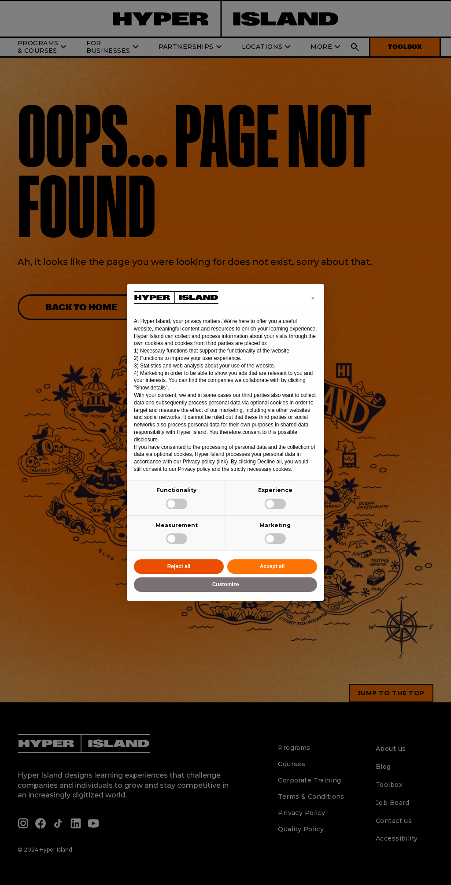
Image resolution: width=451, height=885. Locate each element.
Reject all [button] (179, 566)
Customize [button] (225, 584)
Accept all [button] (272, 566)
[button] (313, 298)
